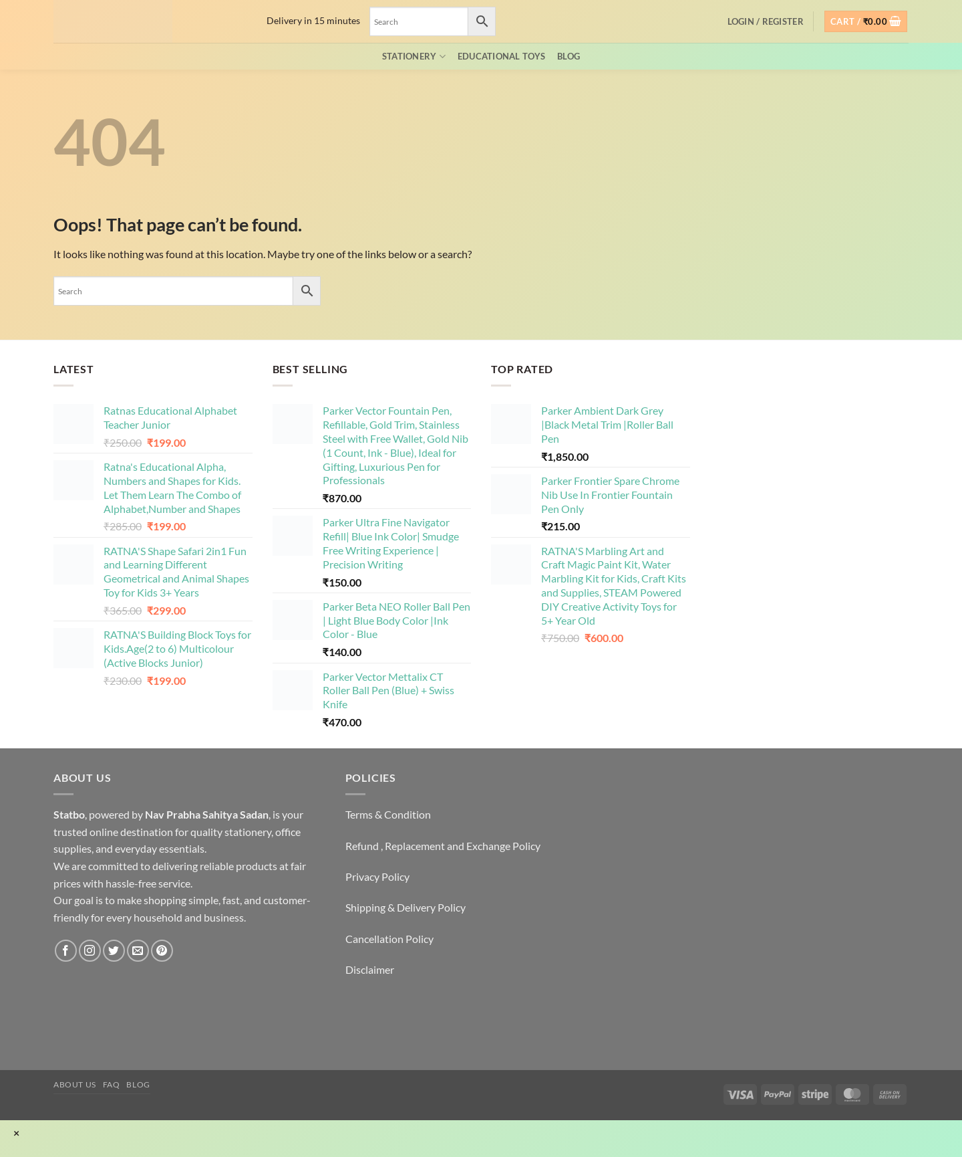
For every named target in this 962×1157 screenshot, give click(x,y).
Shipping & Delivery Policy (405, 907)
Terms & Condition (388, 814)
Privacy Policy (377, 876)
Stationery (414, 56)
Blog (568, 56)
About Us (74, 1084)
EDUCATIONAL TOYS (501, 56)
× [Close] (16, 1133)
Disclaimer (369, 969)
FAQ (111, 1084)
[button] (766, 21)
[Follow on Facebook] (66, 951)
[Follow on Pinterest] (162, 951)
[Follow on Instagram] (90, 951)
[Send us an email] (138, 951)
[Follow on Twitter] (114, 951)
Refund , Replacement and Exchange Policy (442, 845)
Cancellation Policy (389, 938)
